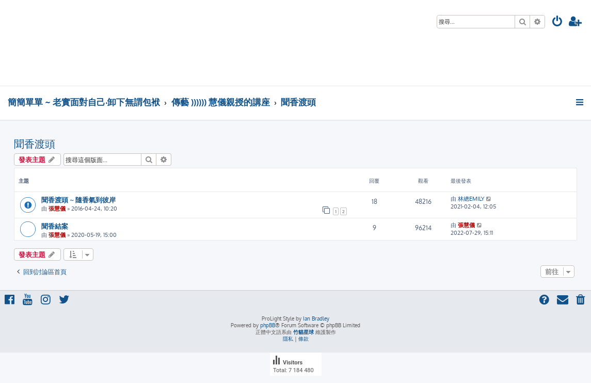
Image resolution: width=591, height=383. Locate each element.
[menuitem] (557, 22)
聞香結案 (54, 225)
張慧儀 (57, 208)
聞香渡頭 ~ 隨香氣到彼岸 (78, 199)
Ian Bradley (316, 318)
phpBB (267, 325)
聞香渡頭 (34, 143)
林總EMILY (471, 198)
